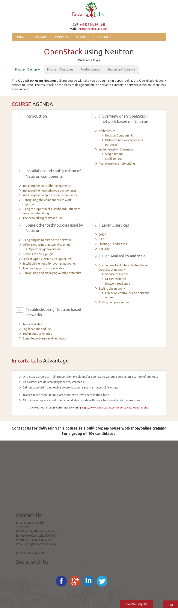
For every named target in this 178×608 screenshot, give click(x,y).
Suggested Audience (121, 69)
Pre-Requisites (90, 69)
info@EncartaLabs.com (93, 29)
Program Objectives (60, 69)
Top (170, 604)
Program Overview (27, 69)
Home (20, 37)
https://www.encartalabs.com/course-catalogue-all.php (114, 407)
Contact (104, 37)
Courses (61, 37)
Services (82, 37)
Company (40, 37)
